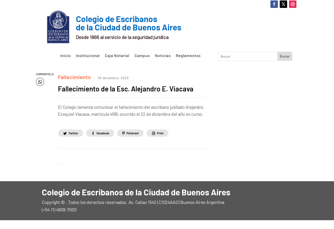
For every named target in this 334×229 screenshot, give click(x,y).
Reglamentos (188, 56)
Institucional (88, 56)
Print (169, 142)
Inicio (65, 56)
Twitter (74, 142)
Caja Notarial (117, 56)
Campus (142, 56)
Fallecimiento (71, 76)
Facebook (107, 142)
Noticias (163, 56)
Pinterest (139, 142)
